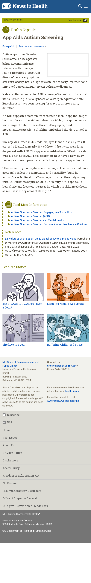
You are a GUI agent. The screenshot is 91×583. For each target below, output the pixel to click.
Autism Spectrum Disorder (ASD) (30, 216)
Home (6, 430)
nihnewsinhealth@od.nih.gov (62, 365)
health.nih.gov (72, 391)
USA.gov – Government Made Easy (25, 506)
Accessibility (11, 468)
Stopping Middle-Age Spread (65, 303)
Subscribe (11, 415)
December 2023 (13, 20)
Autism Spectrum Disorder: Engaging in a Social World (42, 212)
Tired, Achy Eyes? (13, 344)
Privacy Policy (12, 453)
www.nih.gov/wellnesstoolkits (63, 400)
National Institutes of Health (17, 520)
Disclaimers (10, 460)
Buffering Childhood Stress (65, 344)
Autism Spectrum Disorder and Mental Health (37, 220)
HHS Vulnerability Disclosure (22, 491)
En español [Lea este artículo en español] (8, 46)
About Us (9, 445)
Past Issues (10, 437)
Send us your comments (32, 46)
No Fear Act (10, 483)
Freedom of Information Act (21, 475)
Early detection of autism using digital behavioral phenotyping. (41, 238)
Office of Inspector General (20, 498)
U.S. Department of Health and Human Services (27, 530)
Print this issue (75, 20)
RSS (7, 422)
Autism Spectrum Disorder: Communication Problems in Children (49, 224)
